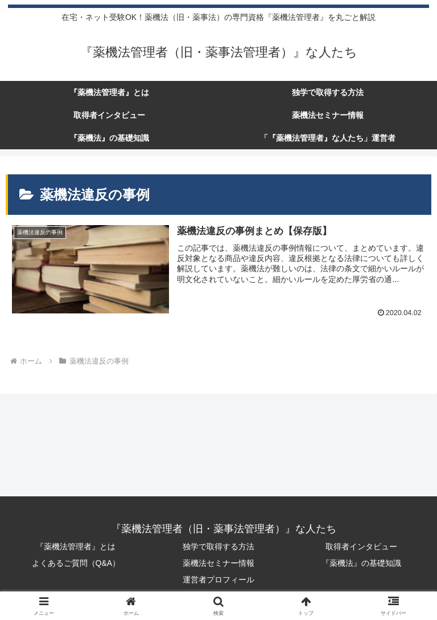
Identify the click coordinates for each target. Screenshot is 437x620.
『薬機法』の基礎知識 (361, 563)
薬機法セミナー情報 (218, 563)
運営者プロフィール (218, 579)
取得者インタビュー (361, 546)
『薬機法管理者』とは (76, 546)
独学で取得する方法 (218, 546)
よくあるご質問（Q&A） (76, 563)
